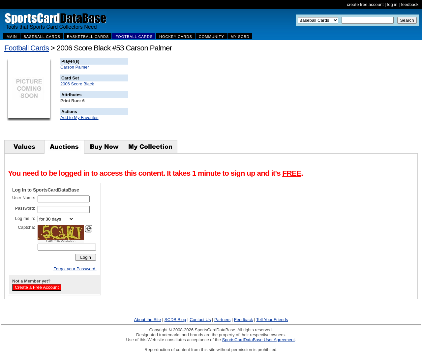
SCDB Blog (175, 319)
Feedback (243, 319)
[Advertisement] (247, 99)
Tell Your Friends (272, 319)
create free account (365, 4)
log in (392, 4)
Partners (222, 319)
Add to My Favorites (79, 117)
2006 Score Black (77, 83)
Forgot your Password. (75, 268)
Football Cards (26, 48)
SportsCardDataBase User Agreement (258, 339)
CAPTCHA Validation (60, 241)
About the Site (147, 319)
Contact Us (200, 319)
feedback (409, 4)
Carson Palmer (74, 67)
